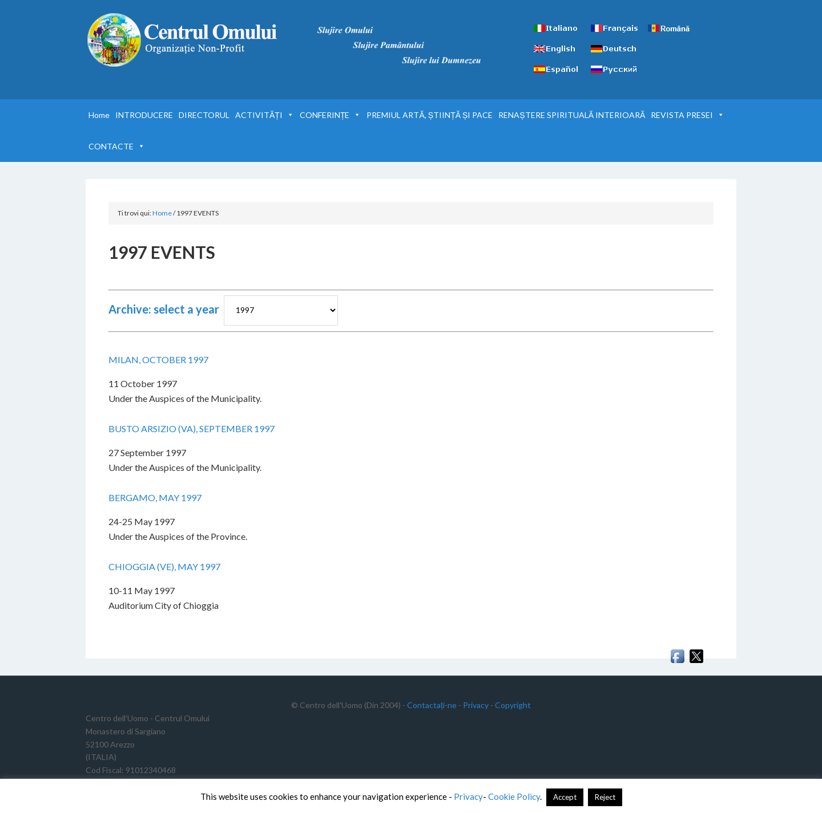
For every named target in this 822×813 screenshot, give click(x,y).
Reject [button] (605, 797)
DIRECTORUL (204, 115)
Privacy (476, 705)
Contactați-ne (432, 705)
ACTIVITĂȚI (264, 115)
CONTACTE (116, 146)
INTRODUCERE (144, 115)
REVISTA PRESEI (687, 115)
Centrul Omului (183, 39)
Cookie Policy (514, 796)
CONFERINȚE (330, 115)
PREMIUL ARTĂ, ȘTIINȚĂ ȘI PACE (429, 115)
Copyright (513, 705)
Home (99, 115)
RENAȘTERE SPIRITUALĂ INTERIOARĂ (571, 115)
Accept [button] (565, 797)
